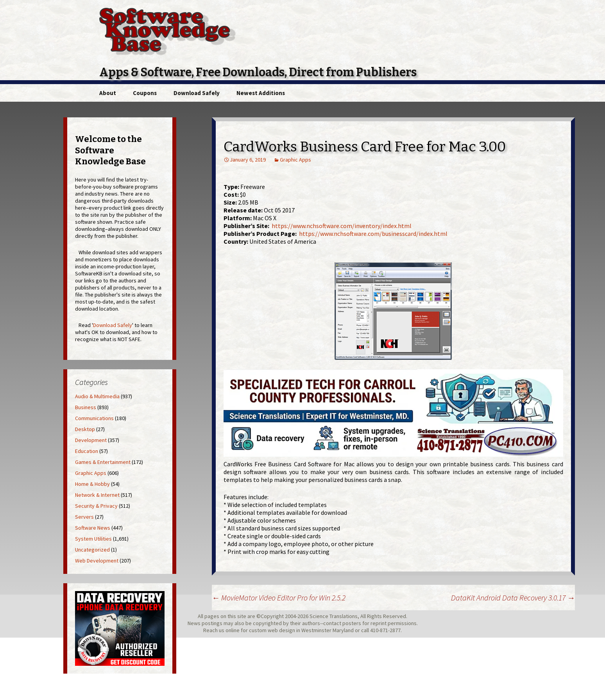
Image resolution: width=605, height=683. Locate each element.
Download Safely (197, 93)
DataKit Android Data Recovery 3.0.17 (513, 597)
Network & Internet (97, 494)
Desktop (85, 429)
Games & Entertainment (103, 462)
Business (85, 407)
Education (86, 451)
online (233, 630)
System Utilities (93, 538)
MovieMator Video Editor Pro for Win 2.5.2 (278, 597)
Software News (92, 527)
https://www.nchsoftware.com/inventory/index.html (342, 226)
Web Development (96, 560)
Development (91, 440)
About (107, 93)
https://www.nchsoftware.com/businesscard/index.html (373, 233)
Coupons (145, 93)
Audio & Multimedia (97, 396)
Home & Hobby (92, 483)
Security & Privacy (96, 505)
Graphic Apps (295, 159)
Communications (94, 418)
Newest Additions (260, 93)
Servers (84, 516)
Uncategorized (92, 549)
